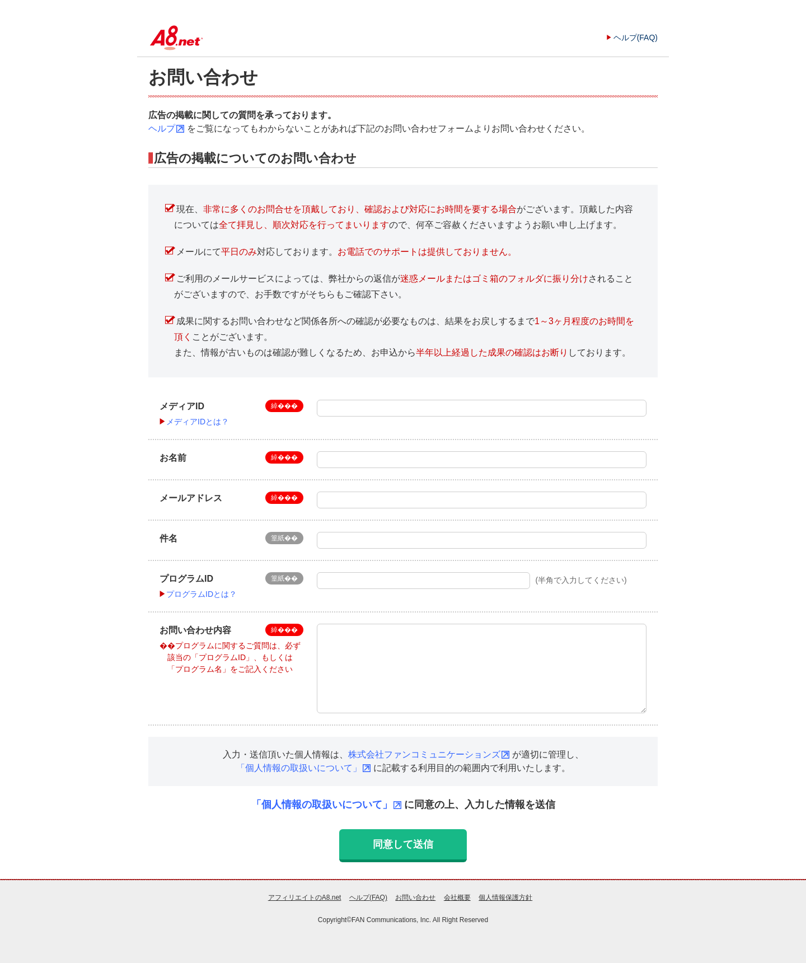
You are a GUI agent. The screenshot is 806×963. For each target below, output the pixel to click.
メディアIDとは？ (197, 421)
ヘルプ (161, 128)
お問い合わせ (415, 897)
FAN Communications (384, 920)
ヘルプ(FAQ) (635, 37)
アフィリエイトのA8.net (304, 897)
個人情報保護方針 (505, 897)
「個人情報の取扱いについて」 (299, 768)
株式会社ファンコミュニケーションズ (424, 754)
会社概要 (457, 897)
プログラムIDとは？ (201, 594)
